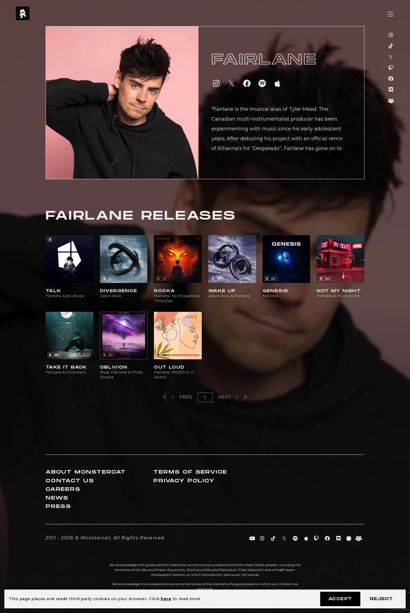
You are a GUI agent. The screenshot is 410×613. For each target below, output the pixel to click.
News (57, 498)
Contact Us (70, 481)
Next (228, 397)
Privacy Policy (184, 481)
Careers (63, 489)
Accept (340, 599)
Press (58, 506)
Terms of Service (190, 472)
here (166, 598)
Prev (182, 397)
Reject (381, 599)
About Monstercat (86, 472)
